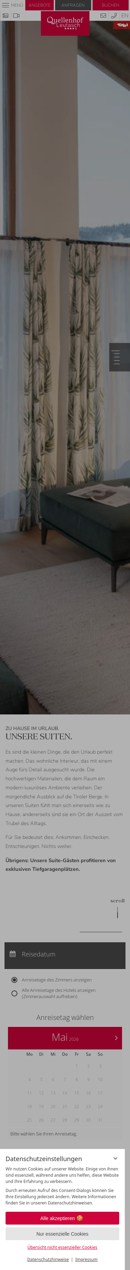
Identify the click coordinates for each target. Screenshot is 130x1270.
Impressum (86, 1259)
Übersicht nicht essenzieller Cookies (62, 1247)
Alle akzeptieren (62, 1218)
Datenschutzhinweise (48, 1259)
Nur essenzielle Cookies (62, 1234)
